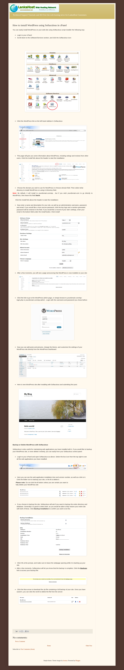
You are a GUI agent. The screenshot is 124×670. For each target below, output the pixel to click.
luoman (65, 660)
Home (49, 645)
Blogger (77, 660)
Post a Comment (20, 641)
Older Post (89, 645)
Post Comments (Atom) (28, 649)
